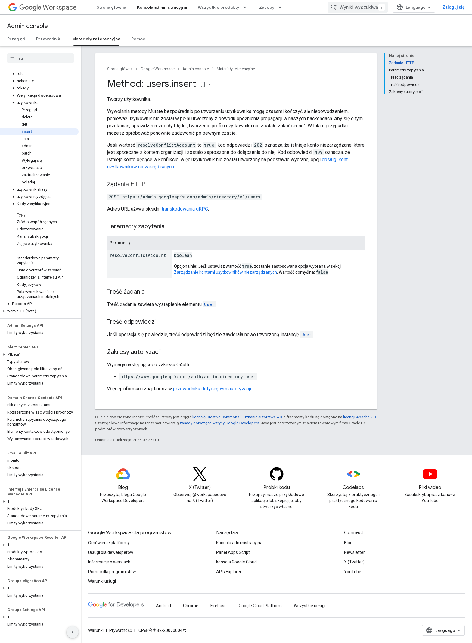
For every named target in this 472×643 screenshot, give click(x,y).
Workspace (48, 7)
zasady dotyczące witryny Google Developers (219, 423)
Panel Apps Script (233, 552)
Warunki (96, 630)
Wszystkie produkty (218, 7)
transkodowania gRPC (185, 209)
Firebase (218, 605)
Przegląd (16, 39)
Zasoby (267, 7)
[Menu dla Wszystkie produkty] (246, 7)
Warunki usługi (102, 581)
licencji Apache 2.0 (359, 417)
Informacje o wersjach (109, 562)
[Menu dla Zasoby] (282, 7)
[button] (39, 73)
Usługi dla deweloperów (110, 552)
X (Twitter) (354, 562)
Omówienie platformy (109, 542)
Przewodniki (48, 39)
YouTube (352, 571)
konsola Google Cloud (236, 562)
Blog (348, 542)
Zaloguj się (453, 7)
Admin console (27, 26)
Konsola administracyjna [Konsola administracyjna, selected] (162, 7)
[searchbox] (40, 58)
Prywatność (120, 630)
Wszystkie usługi (309, 605)
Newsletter (354, 552)
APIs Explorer (228, 571)
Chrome (190, 605)
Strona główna (111, 7)
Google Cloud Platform (260, 605)
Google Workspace (158, 69)
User (209, 304)
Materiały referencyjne (236, 69)
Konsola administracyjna (239, 542)
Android (163, 605)
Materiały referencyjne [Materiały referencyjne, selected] (96, 39)
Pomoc (138, 39)
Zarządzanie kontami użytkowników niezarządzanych (225, 272)
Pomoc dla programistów (112, 571)
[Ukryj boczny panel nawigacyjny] (73, 632)
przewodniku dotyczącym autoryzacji (212, 389)
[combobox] (358, 7)
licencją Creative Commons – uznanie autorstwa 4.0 (237, 417)
